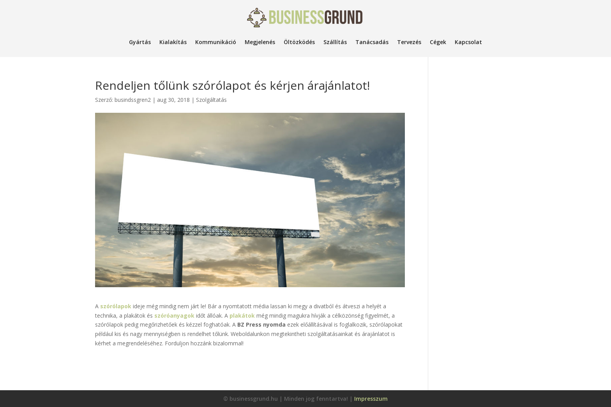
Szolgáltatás (211, 99)
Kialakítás (173, 42)
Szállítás (335, 42)
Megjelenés (260, 42)
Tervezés (409, 42)
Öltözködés (299, 42)
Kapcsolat (468, 42)
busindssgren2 (133, 99)
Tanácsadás (371, 42)
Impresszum (371, 398)
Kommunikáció (215, 42)
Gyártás (140, 42)
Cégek (438, 42)
